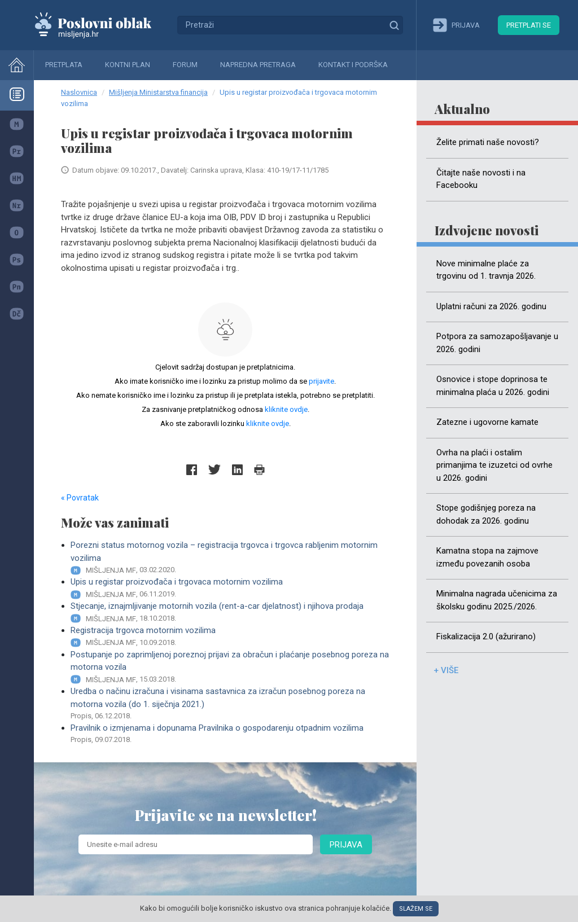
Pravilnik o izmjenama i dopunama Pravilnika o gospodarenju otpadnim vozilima (230, 734)
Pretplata (63, 64)
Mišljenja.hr (101, 24)
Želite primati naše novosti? (487, 142)
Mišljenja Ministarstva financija (158, 92)
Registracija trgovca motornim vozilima (230, 636)
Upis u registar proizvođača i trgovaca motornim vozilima (230, 588)
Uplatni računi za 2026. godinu (491, 306)
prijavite (321, 381)
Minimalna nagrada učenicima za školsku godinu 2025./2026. (496, 600)
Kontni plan (127, 64)
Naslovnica (79, 92)
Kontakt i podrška (353, 64)
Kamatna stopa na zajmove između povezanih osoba (487, 557)
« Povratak (80, 497)
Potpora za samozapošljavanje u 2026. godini (497, 342)
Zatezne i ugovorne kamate (487, 422)
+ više (446, 670)
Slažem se (415, 908)
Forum (185, 64)
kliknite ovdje (286, 409)
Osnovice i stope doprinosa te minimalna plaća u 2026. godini (492, 385)
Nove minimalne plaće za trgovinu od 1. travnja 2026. (486, 270)
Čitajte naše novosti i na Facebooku (481, 179)
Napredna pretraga (258, 64)
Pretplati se (528, 25)
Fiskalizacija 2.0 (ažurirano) (486, 636)
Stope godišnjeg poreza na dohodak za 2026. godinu (486, 514)
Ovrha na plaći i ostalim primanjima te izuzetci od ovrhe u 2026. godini (494, 465)
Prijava (346, 845)
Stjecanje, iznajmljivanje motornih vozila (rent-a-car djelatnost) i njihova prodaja (230, 612)
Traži (394, 25)
